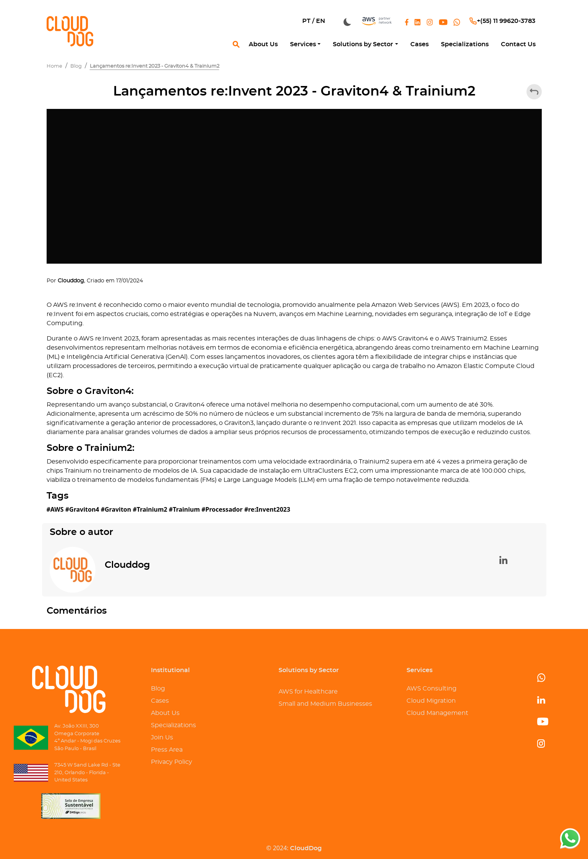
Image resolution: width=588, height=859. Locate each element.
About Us (165, 713)
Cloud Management (437, 713)
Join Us (162, 737)
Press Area (167, 750)
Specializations (173, 725)
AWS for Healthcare (308, 692)
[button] (305, 44)
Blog (158, 689)
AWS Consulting (432, 689)
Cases (160, 701)
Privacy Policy (171, 762)
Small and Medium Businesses (325, 704)
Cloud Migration (431, 701)
